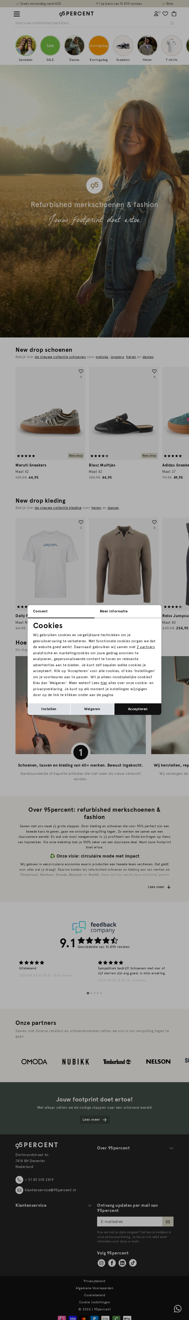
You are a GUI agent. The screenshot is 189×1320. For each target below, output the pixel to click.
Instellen (49, 709)
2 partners (146, 647)
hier (104, 683)
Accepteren (138, 709)
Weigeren (92, 709)
